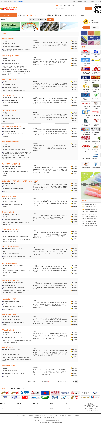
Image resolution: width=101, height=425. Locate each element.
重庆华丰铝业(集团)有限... (91, 204)
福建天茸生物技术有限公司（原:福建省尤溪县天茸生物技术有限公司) (20, 181)
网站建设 (37, 415)
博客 (69, 5)
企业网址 (75, 43)
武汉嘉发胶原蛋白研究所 (8, 366)
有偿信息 (82, 15)
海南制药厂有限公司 (95, 98)
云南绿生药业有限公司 (8, 95)
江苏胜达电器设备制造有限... (91, 225)
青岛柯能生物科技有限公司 (9, 314)
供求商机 (48, 15)
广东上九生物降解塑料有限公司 (10, 229)
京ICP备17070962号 (39, 420)
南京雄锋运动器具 (86, 167)
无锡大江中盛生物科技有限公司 (10, 246)
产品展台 (39, 15)
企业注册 (95, 27)
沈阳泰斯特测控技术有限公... (91, 214)
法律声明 (50, 415)
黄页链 (51, 408)
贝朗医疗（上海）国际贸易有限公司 (11, 56)
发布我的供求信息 (95, 22)
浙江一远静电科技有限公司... (91, 221)
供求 (65, 5)
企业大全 (31, 15)
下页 (58, 381)
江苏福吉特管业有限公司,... (91, 223)
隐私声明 (44, 415)
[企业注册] (20, 1)
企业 (57, 5)
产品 (61, 5)
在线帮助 (70, 415)
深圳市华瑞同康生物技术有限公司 (11, 164)
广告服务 (19, 408)
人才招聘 (35, 408)
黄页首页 (22, 15)
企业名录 (77, 415)
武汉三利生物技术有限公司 (9, 299)
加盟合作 (64, 415)
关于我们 (68, 408)
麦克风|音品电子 (96, 158)
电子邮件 (75, 41)
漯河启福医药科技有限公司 (9, 39)
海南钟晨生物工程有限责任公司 (10, 280)
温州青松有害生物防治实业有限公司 (11, 126)
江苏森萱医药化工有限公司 (9, 110)
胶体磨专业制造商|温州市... (91, 209)
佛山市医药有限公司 (7, 347)
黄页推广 (80, 1)
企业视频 (64, 15)
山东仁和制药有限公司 (8, 212)
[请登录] (15, 1)
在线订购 (75, 46)
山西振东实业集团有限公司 (9, 79)
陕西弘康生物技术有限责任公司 (10, 142)
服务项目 (2, 408)
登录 (86, 27)
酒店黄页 (73, 15)
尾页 (61, 381)
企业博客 (56, 15)
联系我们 (57, 415)
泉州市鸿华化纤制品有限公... (91, 218)
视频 (73, 5)
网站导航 (86, 1)
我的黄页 (75, 1)
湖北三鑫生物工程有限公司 (9, 196)
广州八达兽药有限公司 (8, 330)
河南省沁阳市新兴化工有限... (91, 211)
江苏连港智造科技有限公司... (91, 216)
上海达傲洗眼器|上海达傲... (91, 206)
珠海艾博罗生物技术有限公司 (9, 263)
